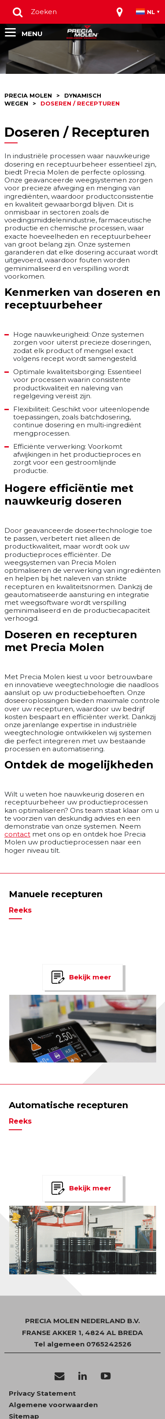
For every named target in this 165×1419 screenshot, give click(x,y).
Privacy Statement (42, 1393)
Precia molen (28, 95)
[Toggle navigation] (119, 11)
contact (17, 834)
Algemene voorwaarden (53, 1405)
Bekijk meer (90, 977)
